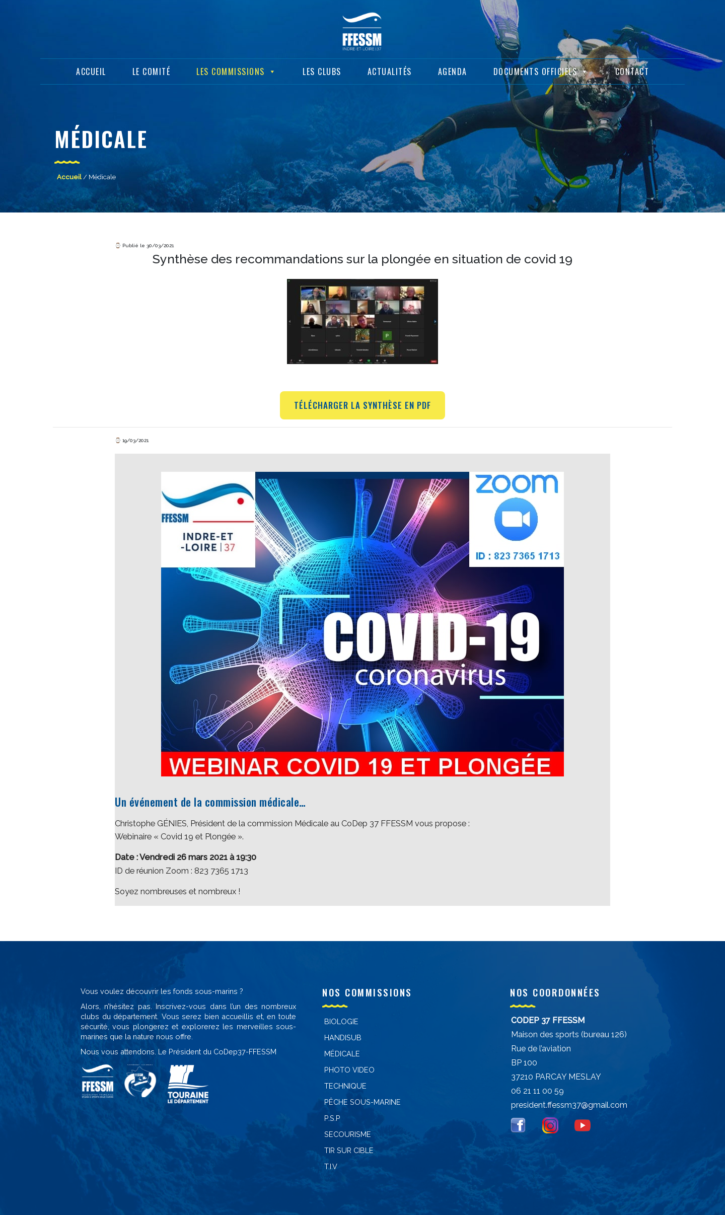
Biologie (341, 1021)
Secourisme (347, 1134)
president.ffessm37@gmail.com (569, 1105)
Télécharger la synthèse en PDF (362, 405)
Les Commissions (236, 71)
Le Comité (151, 71)
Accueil (91, 71)
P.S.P (332, 1118)
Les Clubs (322, 71)
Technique (345, 1086)
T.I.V (330, 1166)
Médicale (342, 1053)
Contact (632, 71)
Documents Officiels (541, 71)
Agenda (452, 71)
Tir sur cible (349, 1150)
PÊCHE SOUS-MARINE (362, 1102)
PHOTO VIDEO (349, 1069)
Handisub (342, 1037)
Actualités (390, 71)
